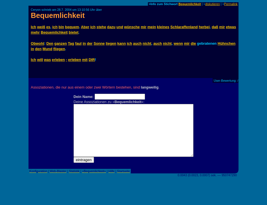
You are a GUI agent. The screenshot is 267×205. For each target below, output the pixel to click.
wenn (178, 43)
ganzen (60, 43)
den (38, 49)
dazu (111, 27)
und (120, 27)
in (84, 43)
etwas (231, 27)
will (40, 60)
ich (55, 27)
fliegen (59, 49)
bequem (72, 27)
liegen (111, 43)
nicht (147, 43)
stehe (101, 27)
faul (78, 43)
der (90, 43)
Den (49, 43)
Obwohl (37, 43)
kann (121, 43)
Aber (85, 27)
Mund (47, 49)
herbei (204, 27)
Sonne (99, 43)
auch (137, 43)
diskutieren (212, 4)
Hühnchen (227, 43)
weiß (41, 27)
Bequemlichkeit (189, 4)
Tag (71, 43)
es (48, 27)
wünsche (132, 27)
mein (151, 27)
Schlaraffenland (184, 27)
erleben (58, 60)
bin (61, 27)
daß (215, 27)
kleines (163, 27)
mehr (35, 32)
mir (143, 27)
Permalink (231, 4)
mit (84, 60)
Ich (33, 27)
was (47, 60)
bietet (73, 32)
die (193, 43)
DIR (92, 60)
